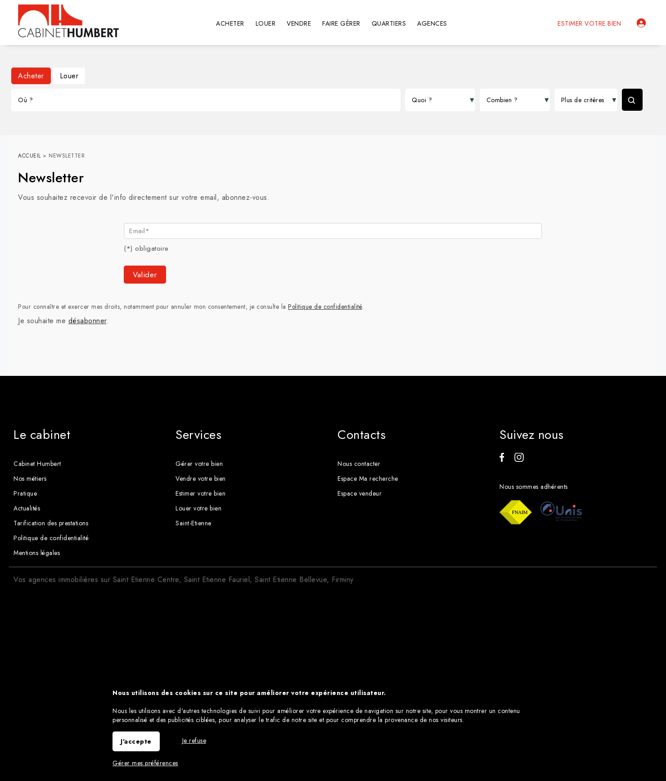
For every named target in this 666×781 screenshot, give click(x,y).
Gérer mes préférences (145, 762)
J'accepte (136, 741)
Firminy (343, 579)
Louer (69, 76)
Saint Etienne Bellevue (291, 579)
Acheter (31, 76)
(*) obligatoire (146, 248)
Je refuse (194, 740)
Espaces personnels (641, 23)
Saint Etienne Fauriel (217, 579)
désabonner (87, 321)
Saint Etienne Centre (146, 579)
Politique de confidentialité (325, 306)
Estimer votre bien (589, 23)
